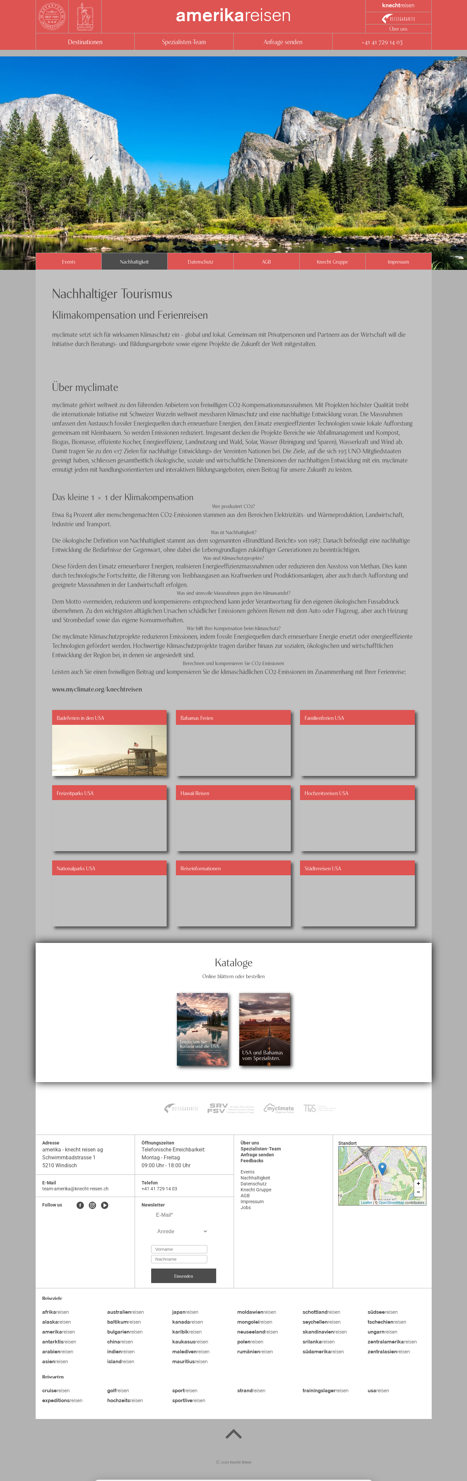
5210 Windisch (59, 1165)
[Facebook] (80, 1206)
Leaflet (366, 1203)
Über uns (398, 28)
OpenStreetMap (391, 1203)
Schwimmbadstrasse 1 (69, 1157)
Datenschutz (200, 261)
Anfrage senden (283, 41)
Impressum (398, 261)
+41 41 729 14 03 (382, 41)
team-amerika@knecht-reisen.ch (75, 1188)
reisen (233, 16)
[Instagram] (92, 1206)
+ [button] (418, 1184)
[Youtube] (104, 1206)
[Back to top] (234, 1435)
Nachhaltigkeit (134, 261)
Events (68, 261)
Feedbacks (252, 1160)
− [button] (418, 1192)
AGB (266, 261)
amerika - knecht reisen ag (72, 1149)
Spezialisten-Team (184, 41)
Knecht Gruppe (332, 261)
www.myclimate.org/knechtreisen (97, 688)
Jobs (246, 1207)
